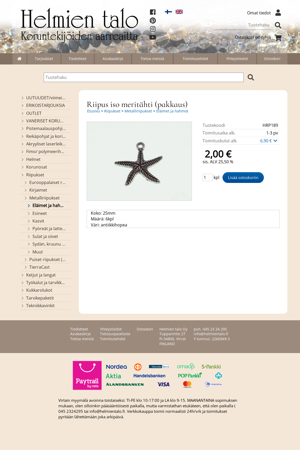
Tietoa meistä (152, 58)
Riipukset (32, 175)
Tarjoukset (44, 58)
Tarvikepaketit (37, 298)
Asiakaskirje (113, 58)
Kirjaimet (35, 190)
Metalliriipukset (42, 198)
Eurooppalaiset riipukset (45, 182)
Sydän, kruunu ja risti (46, 244)
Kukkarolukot (36, 290)
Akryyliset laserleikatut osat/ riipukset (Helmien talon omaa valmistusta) (43, 144)
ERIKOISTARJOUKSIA (42, 105)
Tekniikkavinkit (37, 305)
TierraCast (37, 267)
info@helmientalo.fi (211, 333)
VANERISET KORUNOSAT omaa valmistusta (43, 121)
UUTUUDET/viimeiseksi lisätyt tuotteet (43, 98)
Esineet (37, 213)
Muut (35, 252)
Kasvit (35, 221)
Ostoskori (272, 58)
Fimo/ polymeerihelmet (43, 151)
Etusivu (93, 111)
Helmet (30, 159)
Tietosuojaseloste (115, 333)
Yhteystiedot (237, 58)
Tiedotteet (77, 58)
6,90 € (269, 141)
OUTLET (31, 113)
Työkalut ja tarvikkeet (43, 282)
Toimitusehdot (195, 58)
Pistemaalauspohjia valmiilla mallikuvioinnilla (43, 128)
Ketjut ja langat (38, 275)
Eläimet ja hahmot (46, 205)
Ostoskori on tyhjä (259, 37)
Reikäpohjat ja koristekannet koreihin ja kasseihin (43, 136)
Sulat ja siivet (42, 236)
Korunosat (33, 167)
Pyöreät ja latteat (46, 228)
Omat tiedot (265, 13)
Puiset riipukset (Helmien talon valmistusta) (45, 259)
